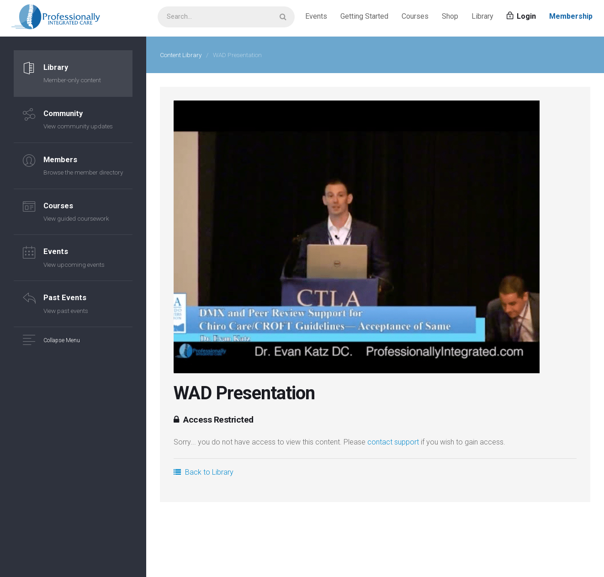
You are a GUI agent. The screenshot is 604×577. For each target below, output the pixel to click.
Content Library (180, 54)
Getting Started (364, 18)
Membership (571, 18)
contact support (393, 442)
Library (482, 18)
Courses (415, 18)
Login (521, 18)
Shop (450, 18)
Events (316, 18)
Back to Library (203, 472)
